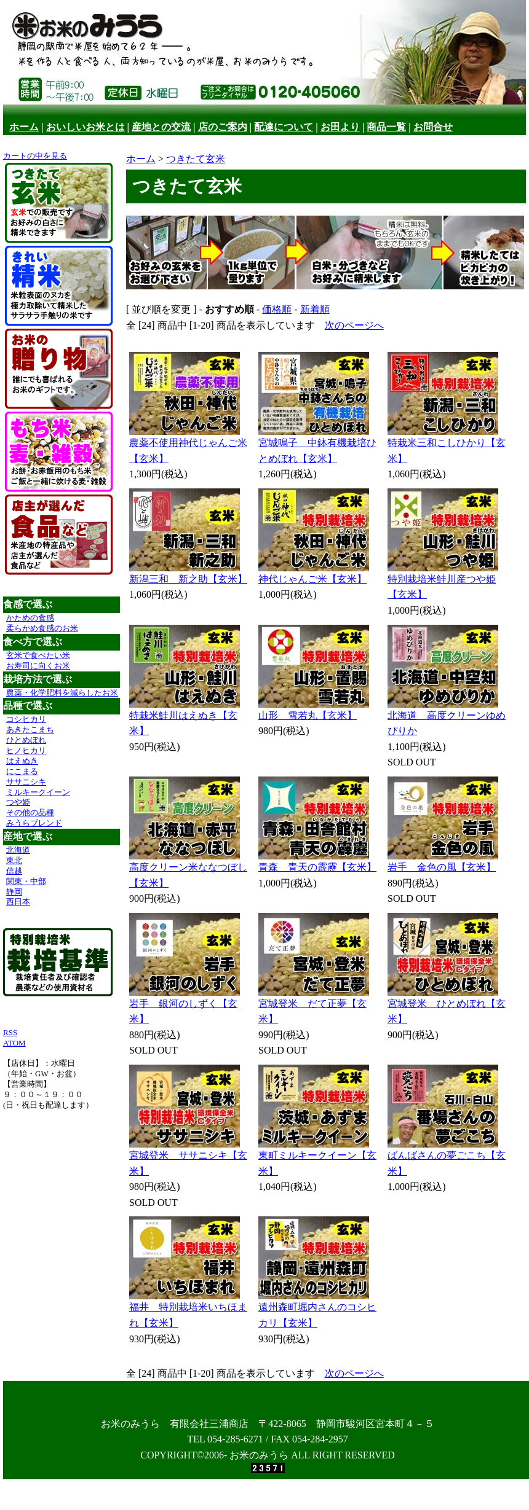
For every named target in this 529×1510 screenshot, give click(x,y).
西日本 (18, 901)
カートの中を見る (35, 155)
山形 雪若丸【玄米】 (307, 715)
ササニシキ (26, 781)
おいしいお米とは (85, 127)
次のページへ (354, 325)
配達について (283, 127)
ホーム (24, 127)
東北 (14, 860)
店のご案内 (222, 127)
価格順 (277, 309)
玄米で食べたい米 (38, 655)
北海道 (18, 850)
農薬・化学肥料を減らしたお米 (62, 692)
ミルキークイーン (38, 792)
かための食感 (30, 617)
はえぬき (22, 760)
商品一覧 (386, 127)
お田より (340, 127)
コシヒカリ (26, 719)
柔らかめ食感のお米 (42, 628)
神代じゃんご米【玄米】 (312, 579)
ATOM (14, 1042)
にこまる (22, 771)
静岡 (14, 891)
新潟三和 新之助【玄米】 (188, 579)
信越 (14, 870)
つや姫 (18, 802)
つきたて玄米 (195, 159)
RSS (10, 1032)
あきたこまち (30, 729)
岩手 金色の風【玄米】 (442, 867)
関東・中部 (26, 881)
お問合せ (433, 127)
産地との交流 (161, 127)
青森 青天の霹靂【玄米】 (317, 867)
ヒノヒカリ (26, 750)
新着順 (315, 309)
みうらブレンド (34, 822)
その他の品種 (30, 812)
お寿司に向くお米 (38, 665)
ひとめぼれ (26, 740)
